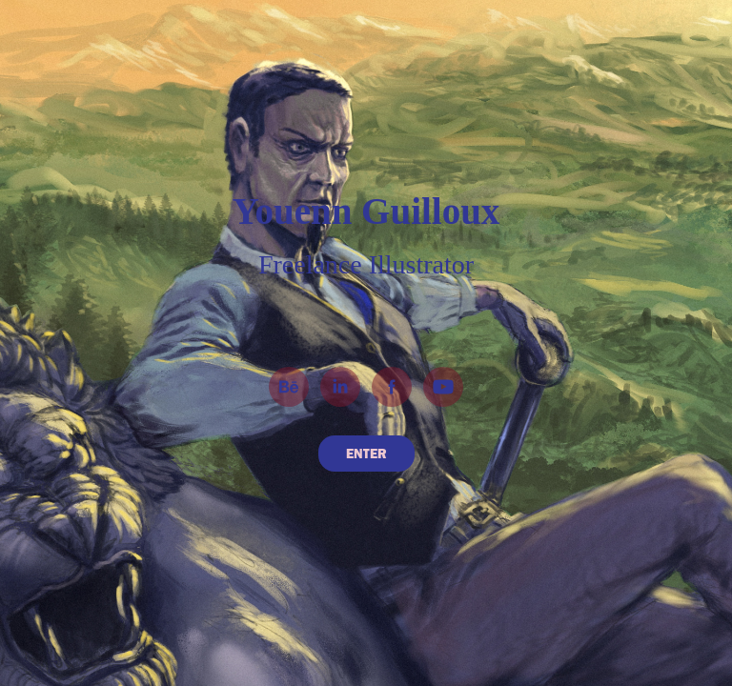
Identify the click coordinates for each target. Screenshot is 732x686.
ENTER (366, 453)
